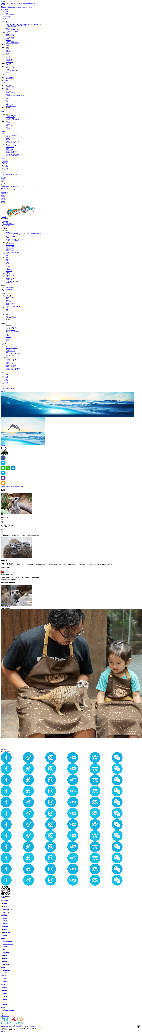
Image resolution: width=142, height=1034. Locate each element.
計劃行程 (5, 929)
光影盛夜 (8, 28)
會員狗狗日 (9, 94)
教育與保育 (3, 131)
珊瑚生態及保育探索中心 (12, 155)
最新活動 (5, 918)
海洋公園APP (6, 169)
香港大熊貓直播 (10, 35)
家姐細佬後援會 (10, 41)
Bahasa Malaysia (31, 3)
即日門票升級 (6, 964)
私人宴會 (5, 973)
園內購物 (8, 51)
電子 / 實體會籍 (10, 91)
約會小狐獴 (3, 749)
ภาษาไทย (17, 3)
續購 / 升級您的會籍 (11, 106)
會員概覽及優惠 (10, 87)
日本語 (13, 3)
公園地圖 (29, 7)
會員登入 (3, 4)
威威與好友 (9, 72)
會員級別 (5, 958)
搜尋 (14, 189)
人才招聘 (3, 183)
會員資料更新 (9, 104)
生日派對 (8, 122)
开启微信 (3, 897)
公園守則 (26, 1026)
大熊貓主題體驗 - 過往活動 (12, 43)
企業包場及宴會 (6, 970)
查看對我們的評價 (5, 1016)
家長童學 (5, 935)
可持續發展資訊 (32, 1026)
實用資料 (5, 168)
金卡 (7, 100)
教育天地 (5, 978)
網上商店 (8, 53)
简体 (7, 3)
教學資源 (8, 139)
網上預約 (25, 7)
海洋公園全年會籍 (7, 952)
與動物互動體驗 (6, 932)
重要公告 (5, 162)
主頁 (2, 486)
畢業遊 (7, 127)
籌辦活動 (3, 111)
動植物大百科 (9, 150)
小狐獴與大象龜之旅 (6, 606)
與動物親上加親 (10, 65)
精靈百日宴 (9, 125)
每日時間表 (9, 59)
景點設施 (8, 45)
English (2, 3)
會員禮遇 (5, 955)
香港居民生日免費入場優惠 (10, 175)
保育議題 (8, 148)
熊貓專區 (5, 920)
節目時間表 (19, 7)
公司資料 (17, 1026)
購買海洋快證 (13, 7)
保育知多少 (11, 486)
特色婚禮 (8, 124)
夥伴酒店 (5, 80)
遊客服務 (5, 163)
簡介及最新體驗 (10, 34)
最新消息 (5, 161)
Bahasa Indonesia (24, 3)
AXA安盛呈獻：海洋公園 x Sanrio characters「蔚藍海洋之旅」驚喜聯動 (23, 24)
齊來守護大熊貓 (10, 37)
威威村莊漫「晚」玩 (11, 67)
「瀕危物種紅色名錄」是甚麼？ (14, 154)
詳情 (7, 108)
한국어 (10, 3)
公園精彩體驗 (4, 18)
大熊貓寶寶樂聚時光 (11, 26)
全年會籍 (3, 83)
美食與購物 (5, 926)
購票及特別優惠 (4, 9)
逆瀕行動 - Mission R (11, 145)
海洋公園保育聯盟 (10, 142)
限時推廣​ (8, 89)
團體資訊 (5, 166)
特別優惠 (5, 11)
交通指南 (7, 7)
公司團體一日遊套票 (11, 115)
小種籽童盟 (9, 69)
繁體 (5, 3)
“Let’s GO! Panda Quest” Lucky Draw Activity (16, 25)
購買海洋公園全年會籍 (8, 14)
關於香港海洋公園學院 (11, 135)
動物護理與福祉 (10, 152)
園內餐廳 (8, 48)
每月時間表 (9, 60)
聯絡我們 (3, 1026)
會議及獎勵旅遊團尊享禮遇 (12, 120)
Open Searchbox (4, 188)
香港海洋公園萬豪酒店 (8, 77)
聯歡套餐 (8, 128)
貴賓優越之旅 (9, 62)
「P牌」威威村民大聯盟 (12, 70)
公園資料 (3, 158)
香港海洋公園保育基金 (11, 151)
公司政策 (21, 1026)
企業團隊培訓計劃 (10, 117)
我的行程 (8, 57)
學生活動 (8, 136)
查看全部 (8, 22)
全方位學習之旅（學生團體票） (14, 141)
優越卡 (7, 98)
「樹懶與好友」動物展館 (12, 31)
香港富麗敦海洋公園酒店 (9, 78)
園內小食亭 (9, 50)
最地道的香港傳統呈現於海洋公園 (14, 29)
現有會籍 (5, 961)
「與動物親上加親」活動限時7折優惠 (15, 95)
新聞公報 (12, 1026)
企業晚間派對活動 (10, 118)
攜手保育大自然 (10, 147)
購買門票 (3, 7)
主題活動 (8, 40)
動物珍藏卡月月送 (10, 92)
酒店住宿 (3, 74)
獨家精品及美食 (10, 38)
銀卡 (7, 101)
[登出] (4, 6)
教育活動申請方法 (10, 138)
